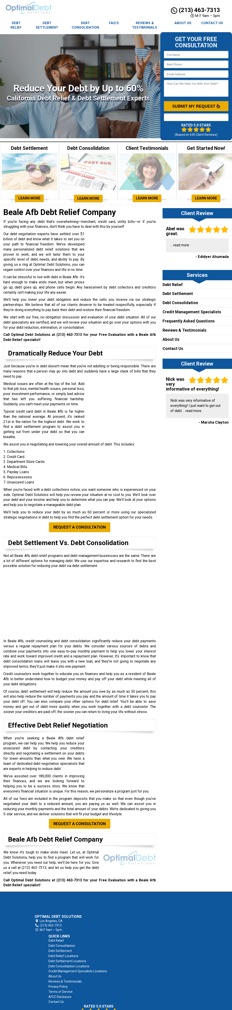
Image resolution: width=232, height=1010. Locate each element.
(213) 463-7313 (195, 10)
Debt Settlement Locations (148, 922)
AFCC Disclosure (141, 963)
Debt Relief (16, 25)
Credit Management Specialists (192, 311)
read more (181, 245)
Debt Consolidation (85, 25)
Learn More (29, 198)
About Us (182, 23)
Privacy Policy (139, 953)
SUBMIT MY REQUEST (196, 106)
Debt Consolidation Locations (150, 927)
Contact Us (212, 23)
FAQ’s (114, 23)
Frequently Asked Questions (189, 321)
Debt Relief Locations (144, 917)
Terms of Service (142, 958)
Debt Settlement (47, 25)
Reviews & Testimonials (144, 25)
